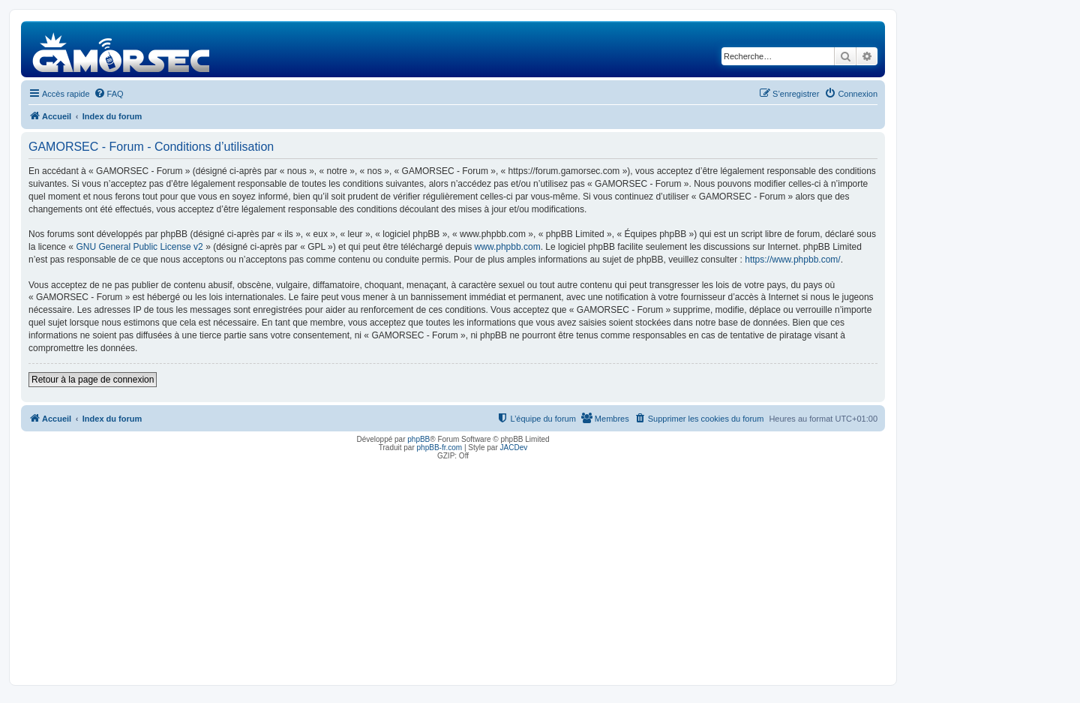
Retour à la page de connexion (93, 379)
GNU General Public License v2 (139, 247)
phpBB (418, 439)
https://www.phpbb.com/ (792, 259)
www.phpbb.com (508, 247)
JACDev (514, 447)
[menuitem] (109, 94)
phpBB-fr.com (440, 447)
